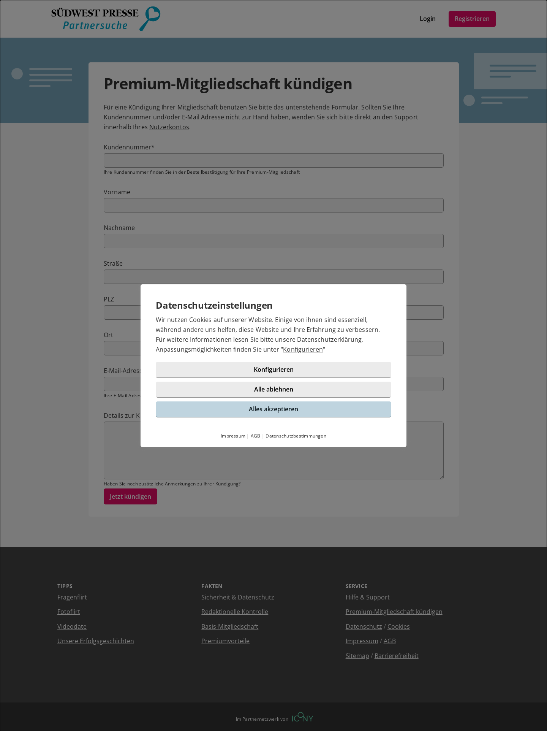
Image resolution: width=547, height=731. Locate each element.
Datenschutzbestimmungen (296, 436)
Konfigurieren (303, 349)
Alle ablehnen (273, 389)
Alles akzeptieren (273, 409)
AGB (256, 436)
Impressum (233, 436)
